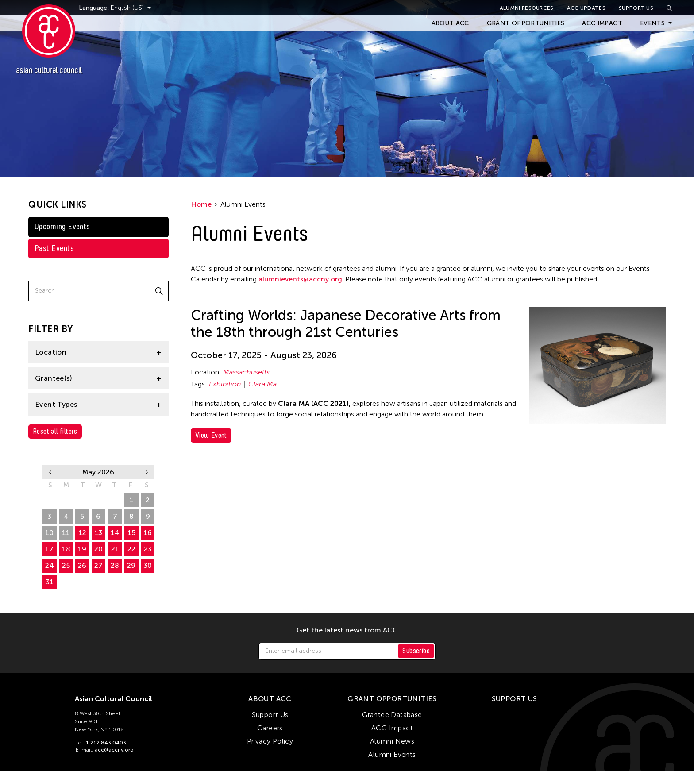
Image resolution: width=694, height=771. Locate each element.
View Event (211, 435)
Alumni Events (392, 754)
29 (98, 500)
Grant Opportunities (526, 23)
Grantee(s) (53, 378)
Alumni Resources (527, 8)
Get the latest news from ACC (347, 630)
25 (66, 565)
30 (115, 500)
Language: (105, 8)
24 (49, 565)
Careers (270, 728)
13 (98, 532)
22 (131, 549)
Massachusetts (246, 372)
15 (131, 532)
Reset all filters (55, 431)
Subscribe (416, 651)
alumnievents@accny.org (300, 279)
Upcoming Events (62, 226)
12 (82, 532)
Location (50, 352)
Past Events (54, 248)
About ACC (450, 23)
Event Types (56, 404)
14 (115, 532)
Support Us (636, 8)
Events (652, 23)
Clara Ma (262, 384)
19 (82, 549)
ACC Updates (586, 8)
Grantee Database (392, 714)
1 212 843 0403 (106, 743)
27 (66, 500)
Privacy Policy (270, 741)
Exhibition (225, 384)
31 (50, 582)
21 (115, 549)
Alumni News (392, 741)
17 (49, 549)
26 (49, 500)
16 (147, 532)
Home (201, 204)
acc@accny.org (114, 750)
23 (148, 549)
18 (66, 549)
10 (49, 532)
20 (98, 549)
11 (66, 532)
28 (82, 500)
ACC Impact (602, 23)
